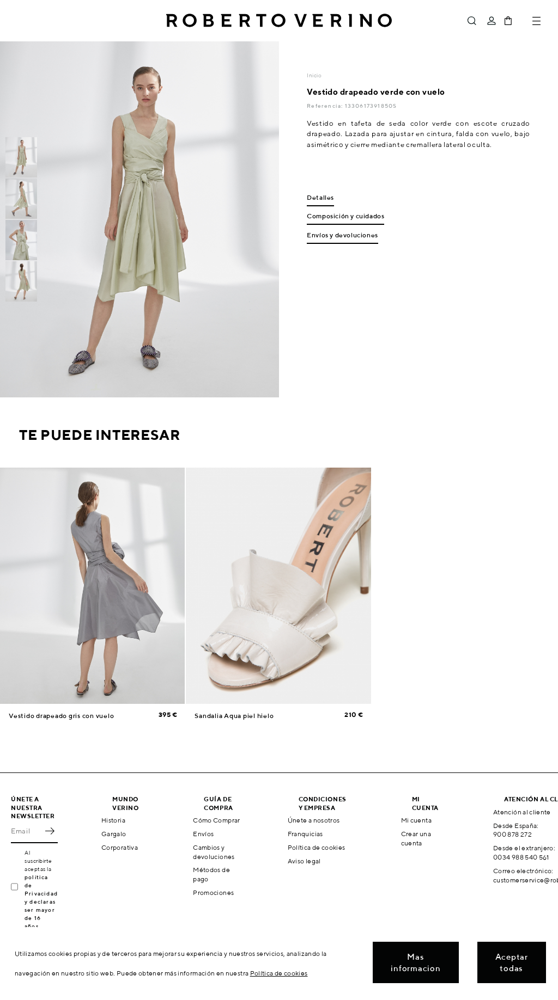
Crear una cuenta (416, 838)
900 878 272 (512, 834)
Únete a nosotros (314, 820)
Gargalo (113, 834)
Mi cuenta (416, 820)
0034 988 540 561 (521, 857)
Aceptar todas (511, 962)
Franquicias (305, 834)
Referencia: (325, 105)
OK (49, 831)
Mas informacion (415, 962)
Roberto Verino (279, 20)
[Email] (26, 831)
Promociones (213, 892)
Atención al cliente (522, 812)
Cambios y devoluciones (213, 852)
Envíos (203, 834)
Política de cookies (316, 847)
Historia (113, 820)
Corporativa (119, 847)
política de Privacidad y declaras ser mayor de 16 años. (41, 901)
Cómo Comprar (216, 820)
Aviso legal (304, 861)
